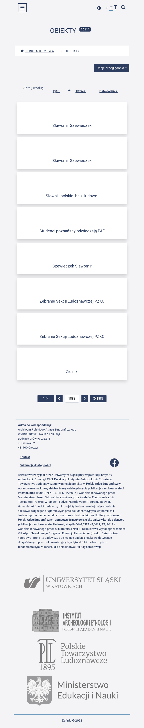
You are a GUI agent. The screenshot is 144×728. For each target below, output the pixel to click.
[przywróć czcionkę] (111, 8)
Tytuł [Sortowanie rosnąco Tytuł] (60, 90)
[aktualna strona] (72, 399)
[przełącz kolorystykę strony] (99, 8)
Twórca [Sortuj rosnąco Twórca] (84, 90)
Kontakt (25, 457)
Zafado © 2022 (72, 720)
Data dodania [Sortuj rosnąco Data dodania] (111, 90)
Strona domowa (37, 51)
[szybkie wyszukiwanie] (123, 7)
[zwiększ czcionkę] (115, 7)
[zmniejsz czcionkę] (107, 8)
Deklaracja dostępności (35, 465)
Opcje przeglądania (110, 68)
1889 (100, 398)
